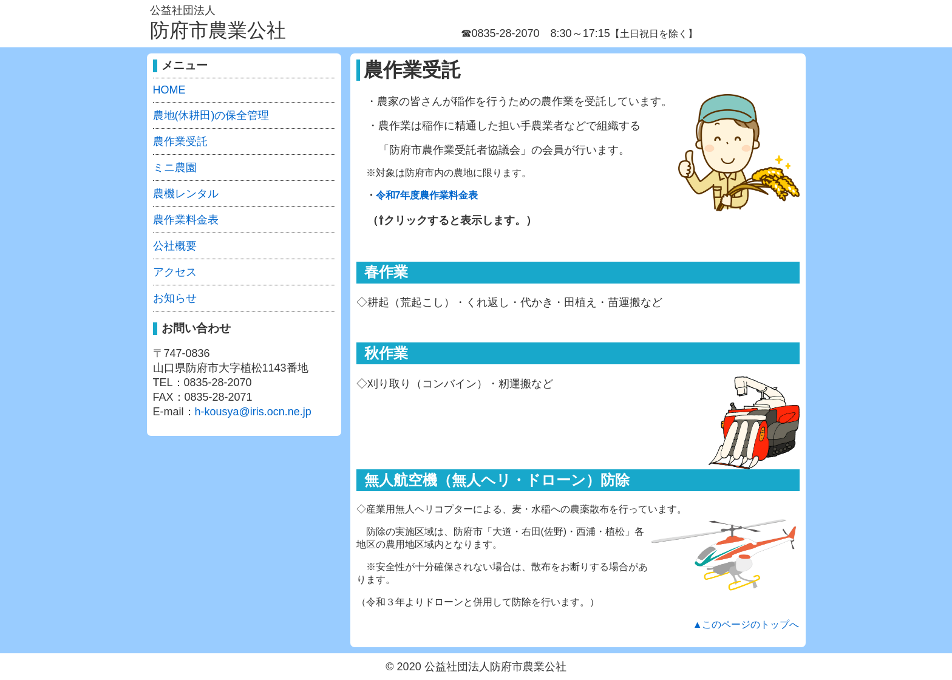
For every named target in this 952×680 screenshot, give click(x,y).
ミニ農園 (175, 168)
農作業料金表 (186, 220)
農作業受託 (180, 141)
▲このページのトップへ (746, 624)
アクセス (175, 272)
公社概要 (175, 246)
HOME (169, 90)
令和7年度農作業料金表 (427, 195)
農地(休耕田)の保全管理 (211, 115)
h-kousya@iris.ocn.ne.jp (253, 412)
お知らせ (175, 298)
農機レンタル (186, 194)
